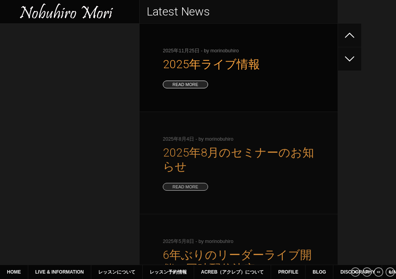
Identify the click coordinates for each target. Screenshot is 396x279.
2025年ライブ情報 (29, 51)
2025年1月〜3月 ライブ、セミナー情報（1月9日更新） (68, 114)
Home (14, 272)
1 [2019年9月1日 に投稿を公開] (116, 156)
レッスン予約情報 (168, 272)
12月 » (87, 210)
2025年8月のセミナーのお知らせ (47, 65)
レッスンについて (116, 272)
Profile (288, 272)
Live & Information (59, 272)
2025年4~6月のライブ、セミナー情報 (53, 93)
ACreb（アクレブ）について (232, 272)
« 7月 (14, 210)
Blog (319, 272)
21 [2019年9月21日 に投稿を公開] (100, 183)
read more (185, 84)
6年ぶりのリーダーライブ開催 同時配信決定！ (65, 79)
